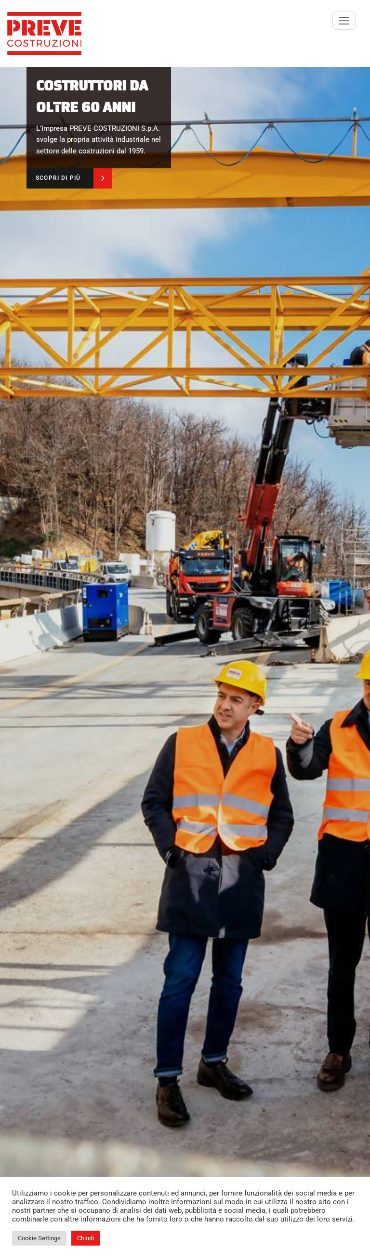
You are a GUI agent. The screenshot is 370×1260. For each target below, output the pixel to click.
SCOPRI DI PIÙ (58, 178)
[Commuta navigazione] (344, 21)
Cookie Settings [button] (39, 1238)
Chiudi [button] (85, 1238)
